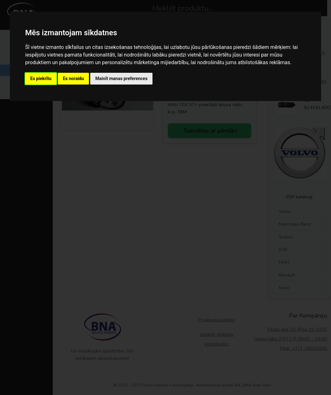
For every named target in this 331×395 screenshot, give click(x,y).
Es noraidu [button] (73, 78)
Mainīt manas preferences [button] (121, 78)
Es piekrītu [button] (40, 78)
